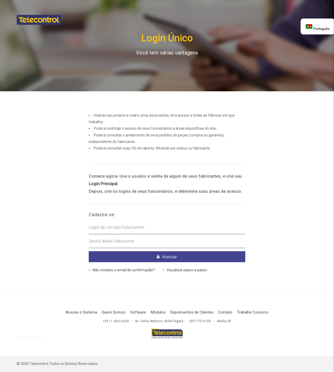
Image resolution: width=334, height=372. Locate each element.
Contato (225, 312)
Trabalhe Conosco (253, 312)
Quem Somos (114, 312)
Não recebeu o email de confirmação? (124, 270)
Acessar (167, 257)
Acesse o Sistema (81, 312)
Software (138, 312)
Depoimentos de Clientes (191, 312)
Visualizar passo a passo (186, 270)
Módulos (158, 312)
